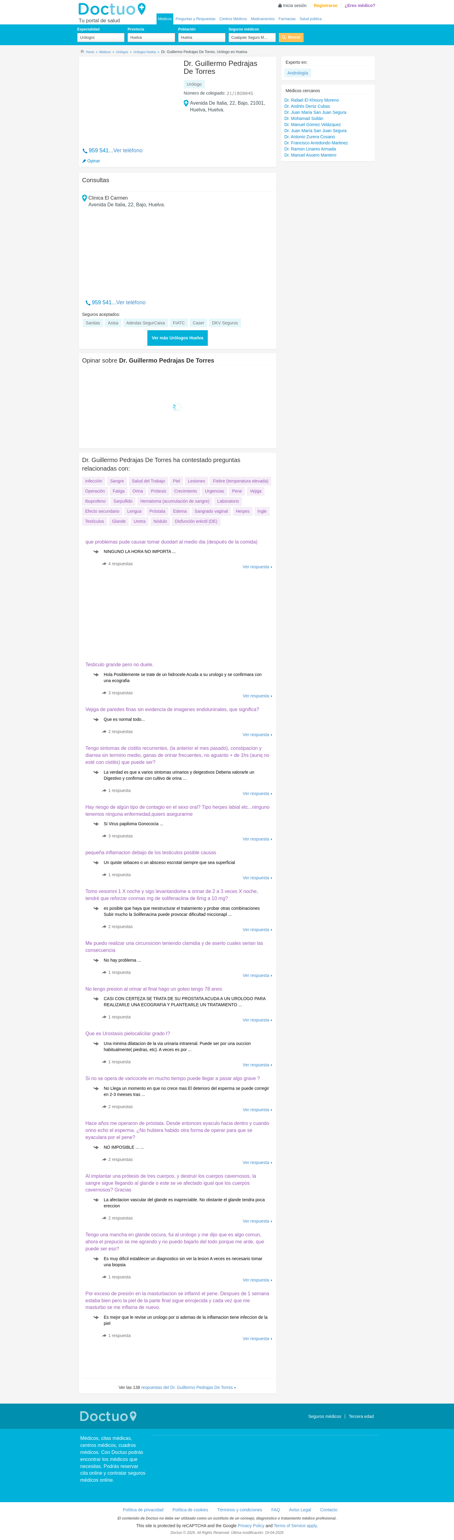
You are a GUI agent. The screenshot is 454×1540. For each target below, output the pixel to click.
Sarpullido (123, 501)
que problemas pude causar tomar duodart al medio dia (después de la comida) (171, 541)
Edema (180, 511)
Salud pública (311, 19)
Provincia (136, 29)
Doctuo (114, 9)
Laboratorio (228, 501)
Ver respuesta (256, 566)
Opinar (93, 160)
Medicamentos (263, 19)
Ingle (262, 511)
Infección (93, 481)
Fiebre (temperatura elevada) (240, 481)
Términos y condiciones (239, 1509)
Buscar (294, 37)
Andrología (297, 72)
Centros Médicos (233, 19)
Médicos (165, 19)
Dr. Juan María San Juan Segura (315, 130)
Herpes (243, 511)
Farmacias (287, 19)
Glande (119, 521)
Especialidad (88, 29)
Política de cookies (190, 1509)
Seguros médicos (244, 29)
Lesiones (196, 481)
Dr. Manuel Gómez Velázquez (312, 124)
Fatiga (118, 491)
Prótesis (158, 491)
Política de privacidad (143, 1509)
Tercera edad (361, 1416)
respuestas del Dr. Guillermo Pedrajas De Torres (187, 1387)
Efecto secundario (102, 511)
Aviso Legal (300, 1509)
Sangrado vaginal (211, 511)
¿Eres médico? (360, 5)
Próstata (157, 511)
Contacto (328, 1509)
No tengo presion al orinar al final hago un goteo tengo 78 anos (153, 989)
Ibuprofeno (95, 501)
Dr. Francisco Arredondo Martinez (316, 142)
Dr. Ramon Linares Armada (310, 148)
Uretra (140, 521)
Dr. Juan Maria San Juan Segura (315, 112)
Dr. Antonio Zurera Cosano (309, 136)
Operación (95, 491)
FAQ (275, 1509)
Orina (137, 491)
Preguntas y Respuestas (196, 19)
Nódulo (160, 521)
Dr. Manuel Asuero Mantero (310, 155)
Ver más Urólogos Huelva (178, 337)
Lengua (134, 511)
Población (187, 29)
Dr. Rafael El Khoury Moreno (311, 100)
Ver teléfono (127, 150)
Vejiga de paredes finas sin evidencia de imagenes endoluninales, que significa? (172, 709)
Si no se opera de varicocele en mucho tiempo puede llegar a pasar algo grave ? (172, 1078)
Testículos (94, 521)
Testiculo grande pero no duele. (119, 664)
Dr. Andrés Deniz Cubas (307, 106)
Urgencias (214, 491)
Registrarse (325, 5)
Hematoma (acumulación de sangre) (174, 501)
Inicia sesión (295, 5)
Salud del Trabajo (148, 481)
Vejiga (255, 491)
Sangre (117, 481)
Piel (176, 481)
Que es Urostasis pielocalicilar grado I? (127, 1033)
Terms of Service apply (295, 1525)
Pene (237, 491)
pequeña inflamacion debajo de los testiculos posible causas (150, 852)
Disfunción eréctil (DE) (196, 521)
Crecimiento (185, 491)
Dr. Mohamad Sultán (303, 118)
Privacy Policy (251, 1525)
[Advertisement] (129, 98)
